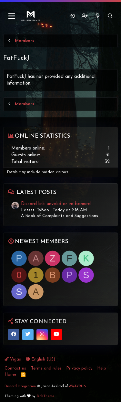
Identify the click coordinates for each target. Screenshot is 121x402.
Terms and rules (46, 368)
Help (101, 368)
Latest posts (36, 192)
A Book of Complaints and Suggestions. (60, 216)
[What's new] (97, 16)
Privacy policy (79, 368)
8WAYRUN (77, 386)
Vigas (13, 359)
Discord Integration (20, 386)
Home (10, 374)
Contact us (15, 368)
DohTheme (45, 396)
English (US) (40, 359)
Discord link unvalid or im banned (56, 204)
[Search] (110, 16)
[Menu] (12, 16)
